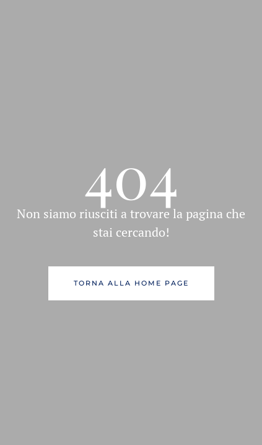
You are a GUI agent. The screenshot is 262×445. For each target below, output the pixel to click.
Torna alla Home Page (131, 283)
